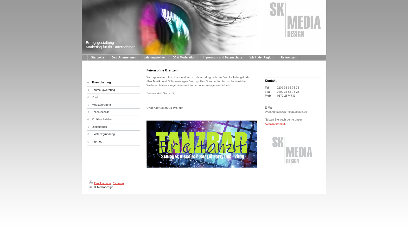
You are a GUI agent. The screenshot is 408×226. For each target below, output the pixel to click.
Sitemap (118, 183)
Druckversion (100, 183)
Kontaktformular (275, 123)
